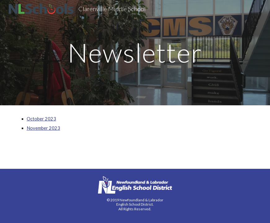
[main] (135, 52)
